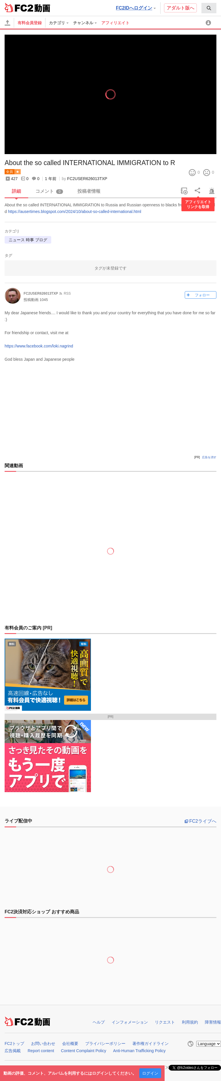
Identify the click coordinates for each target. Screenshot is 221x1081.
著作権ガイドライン (150, 1043)
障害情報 (213, 1022)
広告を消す (209, 457)
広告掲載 (13, 1050)
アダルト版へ (180, 7)
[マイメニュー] (209, 23)
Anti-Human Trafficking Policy (139, 1050)
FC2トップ (14, 1043)
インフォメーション (130, 1022)
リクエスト (165, 1022)
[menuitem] (208, 8)
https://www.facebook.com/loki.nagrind (39, 346)
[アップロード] (7, 23)
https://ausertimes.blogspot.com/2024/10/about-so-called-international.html (74, 211)
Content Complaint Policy (83, 1050)
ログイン (150, 1073)
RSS (67, 293)
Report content (41, 1050)
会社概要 (70, 1043)
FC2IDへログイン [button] (136, 7)
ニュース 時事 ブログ (28, 239)
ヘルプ (99, 1022)
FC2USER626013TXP (87, 178)
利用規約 (190, 1022)
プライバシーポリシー (105, 1043)
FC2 (19, 7)
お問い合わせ (43, 1043)
